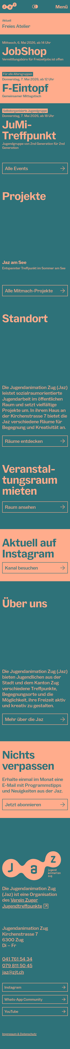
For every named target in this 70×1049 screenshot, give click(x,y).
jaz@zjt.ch (13, 972)
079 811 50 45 (17, 965)
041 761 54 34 (17, 958)
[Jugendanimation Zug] (31, 865)
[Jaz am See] (35, 235)
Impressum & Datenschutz (19, 1034)
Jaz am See (14, 262)
